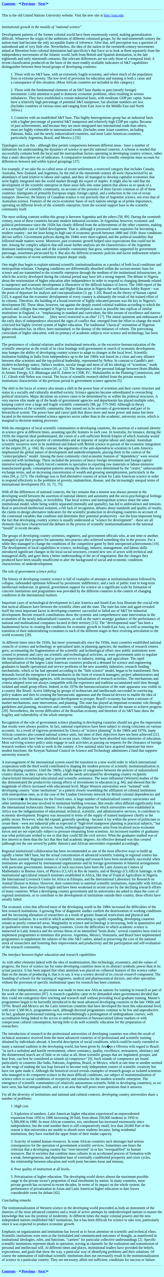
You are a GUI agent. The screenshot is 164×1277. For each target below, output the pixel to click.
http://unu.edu (114, 15)
